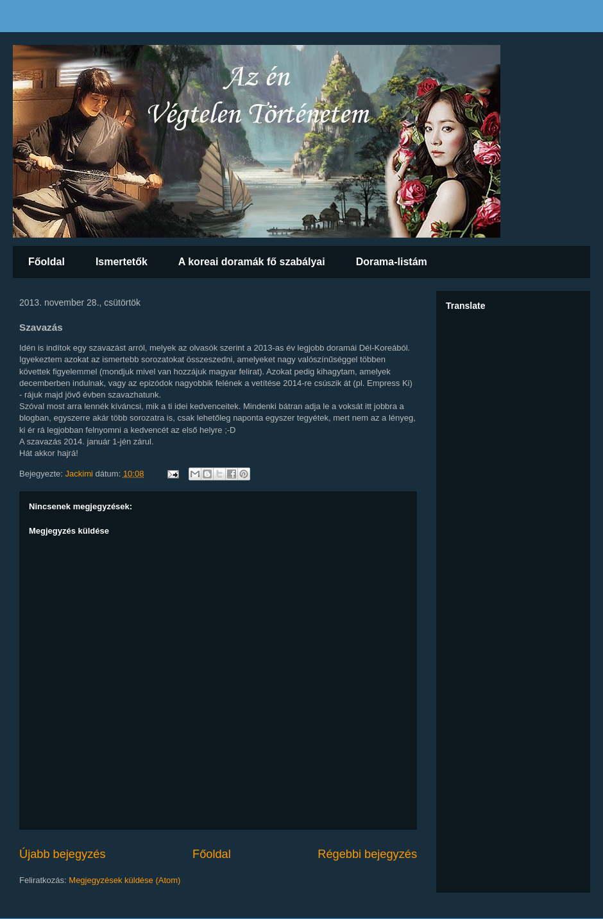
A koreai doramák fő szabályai (251, 261)
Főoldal (46, 261)
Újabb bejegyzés (62, 854)
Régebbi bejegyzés (367, 854)
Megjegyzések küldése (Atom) (124, 880)
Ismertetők (122, 261)
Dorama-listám (391, 261)
